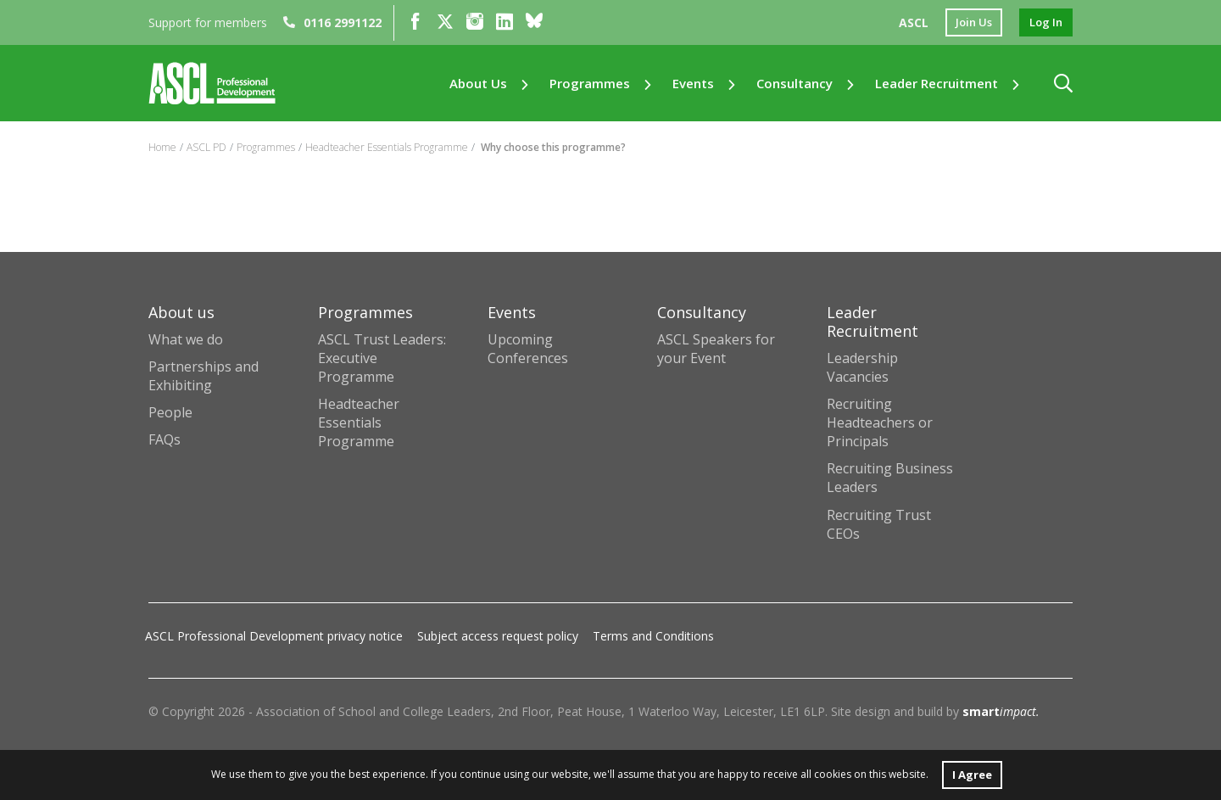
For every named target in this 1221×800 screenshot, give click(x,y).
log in (1044, 23)
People (170, 412)
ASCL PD (206, 147)
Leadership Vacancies (862, 367)
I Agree (972, 773)
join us (969, 23)
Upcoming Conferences (528, 348)
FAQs (164, 439)
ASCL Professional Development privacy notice (274, 636)
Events (693, 86)
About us (478, 86)
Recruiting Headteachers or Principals (880, 422)
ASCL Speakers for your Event (716, 348)
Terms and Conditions (653, 636)
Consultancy (794, 86)
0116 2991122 (332, 23)
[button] (1063, 85)
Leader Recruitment (936, 86)
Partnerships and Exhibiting (203, 375)
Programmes (589, 86)
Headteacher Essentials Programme (386, 147)
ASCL (907, 23)
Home (162, 147)
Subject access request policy (497, 636)
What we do (185, 339)
